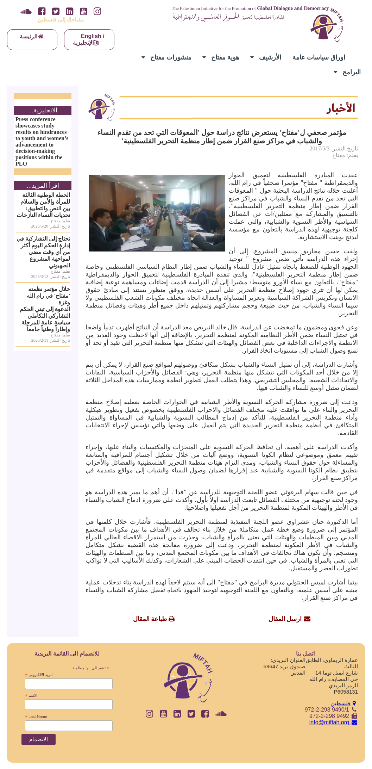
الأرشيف (265, 57)
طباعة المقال (150, 618)
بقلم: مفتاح (345, 155)
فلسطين (344, 703)
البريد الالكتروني (39, 674)
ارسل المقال (285, 618)
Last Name (36, 716)
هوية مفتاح (220, 57)
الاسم (31, 695)
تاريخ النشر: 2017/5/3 (334, 148)
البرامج (347, 72)
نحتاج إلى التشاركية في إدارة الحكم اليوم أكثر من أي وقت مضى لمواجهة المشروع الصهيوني (43, 252)
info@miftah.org (333, 722)
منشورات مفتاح (166, 57)
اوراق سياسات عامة (318, 57)
